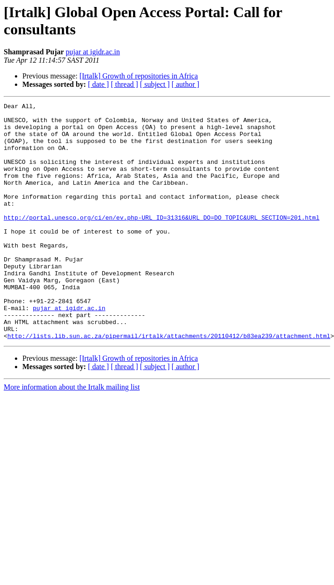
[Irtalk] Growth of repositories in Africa (139, 76)
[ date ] (98, 84)
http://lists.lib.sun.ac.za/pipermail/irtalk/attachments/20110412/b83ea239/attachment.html (168, 383)
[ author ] (186, 84)
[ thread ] (124, 84)
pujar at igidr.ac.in (93, 52)
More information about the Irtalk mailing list (72, 434)
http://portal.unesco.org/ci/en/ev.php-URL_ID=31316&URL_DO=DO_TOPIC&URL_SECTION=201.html (162, 241)
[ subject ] (155, 84)
